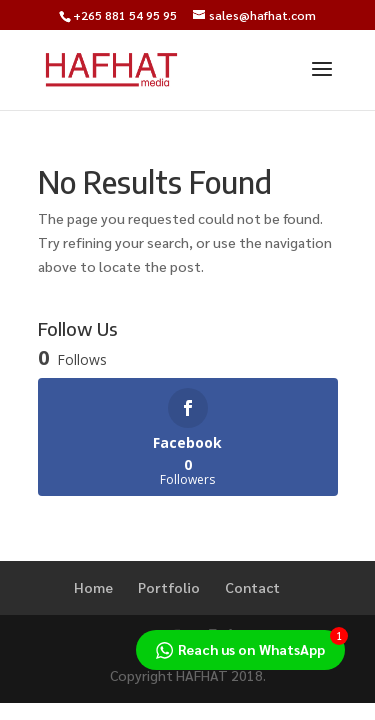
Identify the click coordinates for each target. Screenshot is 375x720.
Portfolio (169, 587)
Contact (252, 587)
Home (93, 587)
